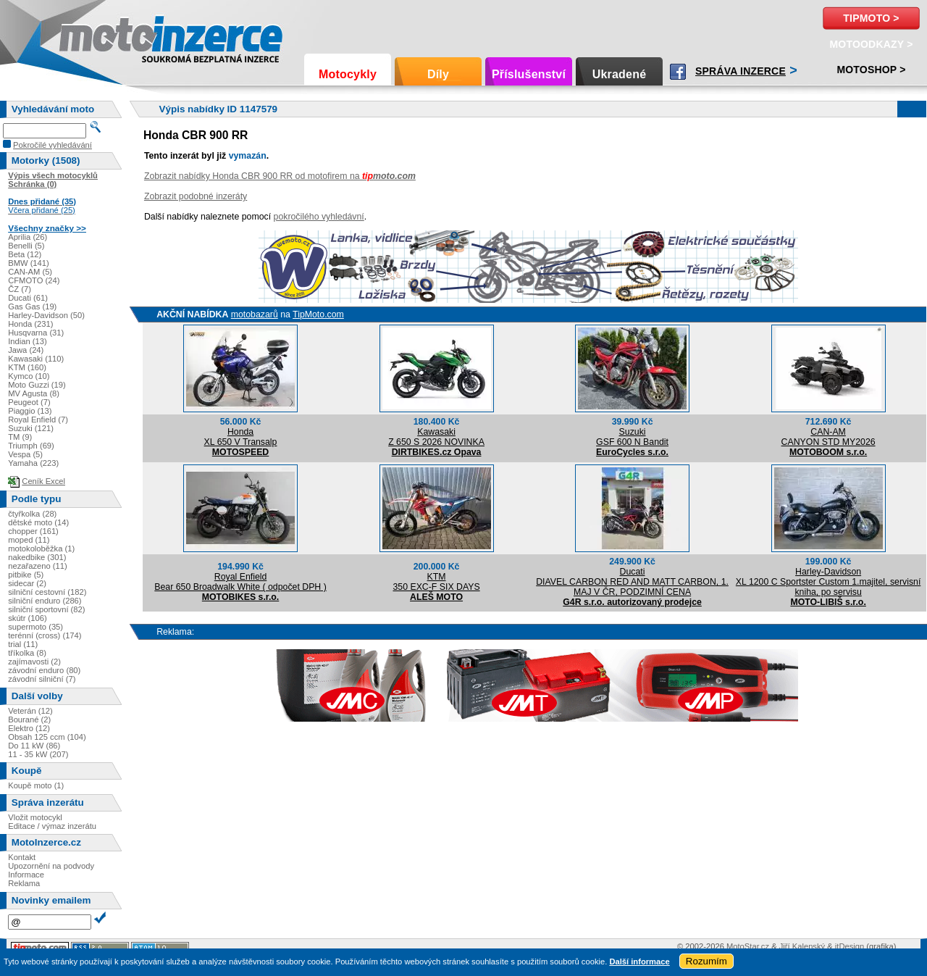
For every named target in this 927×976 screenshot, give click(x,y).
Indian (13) (27, 341)
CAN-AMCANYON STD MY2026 (828, 437)
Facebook (678, 72)
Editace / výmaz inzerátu (52, 826)
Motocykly (348, 74)
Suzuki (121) (31, 428)
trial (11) (23, 644)
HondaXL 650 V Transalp (240, 437)
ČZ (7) (19, 289)
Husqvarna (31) (36, 332)
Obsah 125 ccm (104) (47, 737)
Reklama (24, 883)
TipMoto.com (318, 314)
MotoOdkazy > (871, 44)
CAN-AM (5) (30, 271)
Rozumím (706, 961)
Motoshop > (870, 69)
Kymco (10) (28, 376)
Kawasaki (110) (36, 358)
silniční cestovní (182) (47, 592)
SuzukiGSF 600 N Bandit (632, 437)
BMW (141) (28, 263)
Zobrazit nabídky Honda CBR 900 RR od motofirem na (280, 176)
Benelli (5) (26, 245)
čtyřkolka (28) (32, 513)
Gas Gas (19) (32, 306)
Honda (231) (30, 324)
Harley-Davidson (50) (46, 315)
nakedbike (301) (37, 557)
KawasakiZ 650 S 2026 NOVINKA (436, 437)
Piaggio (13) (29, 410)
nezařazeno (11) (37, 566)
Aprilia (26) (27, 237)
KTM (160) (27, 367)
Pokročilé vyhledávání (52, 145)
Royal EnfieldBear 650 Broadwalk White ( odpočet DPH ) (240, 582)
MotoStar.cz (747, 946)
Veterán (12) (30, 710)
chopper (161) (33, 531)
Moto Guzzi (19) (37, 384)
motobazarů (254, 314)
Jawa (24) (25, 350)
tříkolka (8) (27, 652)
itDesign (849, 946)
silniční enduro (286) (44, 600)
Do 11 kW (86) (34, 745)
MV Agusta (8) (33, 393)
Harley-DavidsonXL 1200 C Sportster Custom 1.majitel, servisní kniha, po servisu (828, 582)
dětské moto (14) (38, 522)
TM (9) (20, 437)
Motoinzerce (90, 36)
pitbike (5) (25, 574)
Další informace (639, 961)
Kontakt (21, 857)
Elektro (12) (29, 728)
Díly (438, 74)
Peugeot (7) (29, 402)
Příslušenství (529, 74)
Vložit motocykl (35, 817)
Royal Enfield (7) (38, 419)
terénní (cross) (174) (44, 635)
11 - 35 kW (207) (38, 754)
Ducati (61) (28, 297)
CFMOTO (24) (33, 280)
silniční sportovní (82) (46, 609)
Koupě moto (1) (36, 785)
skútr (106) (27, 618)
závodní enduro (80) (44, 670)
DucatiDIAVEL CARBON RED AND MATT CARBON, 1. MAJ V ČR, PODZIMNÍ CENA (632, 582)
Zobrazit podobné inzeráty (195, 196)
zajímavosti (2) (34, 661)
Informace (26, 874)
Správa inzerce (740, 71)
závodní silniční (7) (41, 679)
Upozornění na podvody (51, 866)
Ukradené (619, 74)
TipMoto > (871, 18)
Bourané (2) (29, 719)
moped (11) (28, 539)
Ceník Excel (43, 481)
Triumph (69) (31, 445)
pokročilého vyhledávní (319, 217)
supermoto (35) (35, 626)
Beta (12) (24, 254)
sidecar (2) (27, 583)
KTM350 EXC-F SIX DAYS (436, 582)
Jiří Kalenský (802, 946)
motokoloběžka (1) (41, 548)
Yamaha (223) (33, 463)
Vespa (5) (25, 454)
